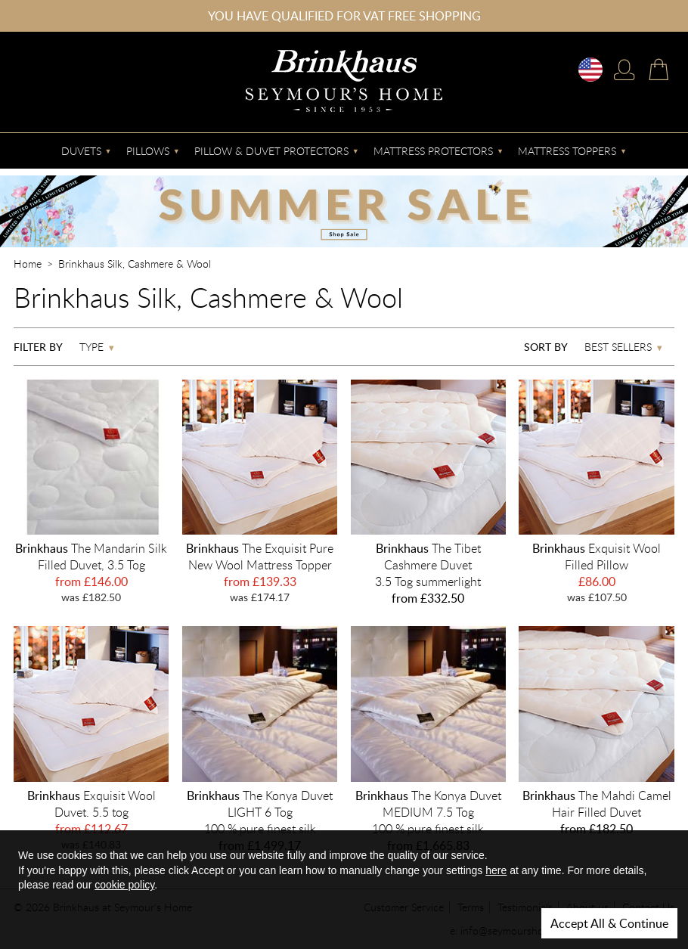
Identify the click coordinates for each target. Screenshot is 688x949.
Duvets (81, 151)
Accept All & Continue (609, 923)
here (496, 870)
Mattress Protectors (433, 151)
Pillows (147, 151)
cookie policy (124, 885)
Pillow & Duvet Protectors (271, 151)
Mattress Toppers (567, 151)
